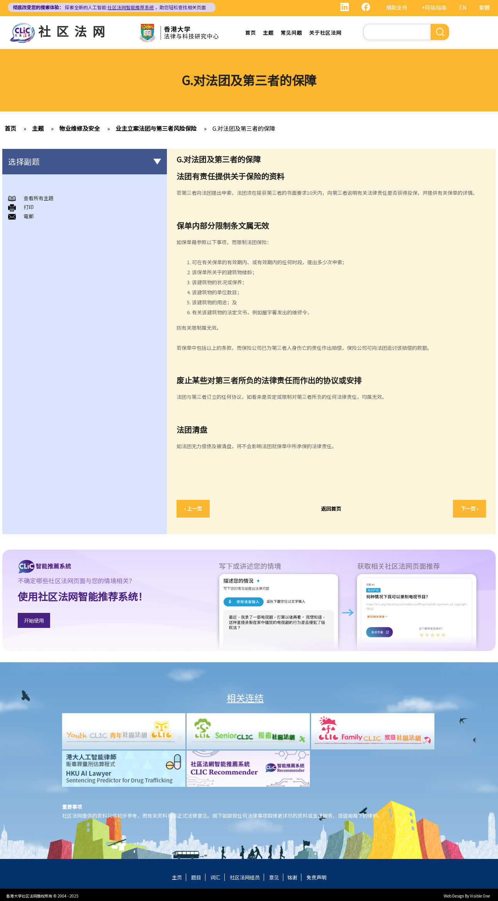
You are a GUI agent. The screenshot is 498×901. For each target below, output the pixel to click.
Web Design (454, 896)
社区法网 (74, 31)
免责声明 (316, 877)
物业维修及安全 (79, 128)
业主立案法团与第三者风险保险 (156, 128)
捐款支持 (396, 7)
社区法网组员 (245, 877)
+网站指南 (434, 7)
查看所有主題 (39, 198)
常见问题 (291, 32)
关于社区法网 (325, 32)
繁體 (484, 7)
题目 (196, 877)
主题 (268, 32)
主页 (177, 877)
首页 (250, 32)
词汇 (215, 877)
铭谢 (292, 877)
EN (462, 7)
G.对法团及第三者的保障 (243, 128)
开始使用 (34, 620)
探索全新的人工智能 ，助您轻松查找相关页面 (109, 7)
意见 (274, 877)
